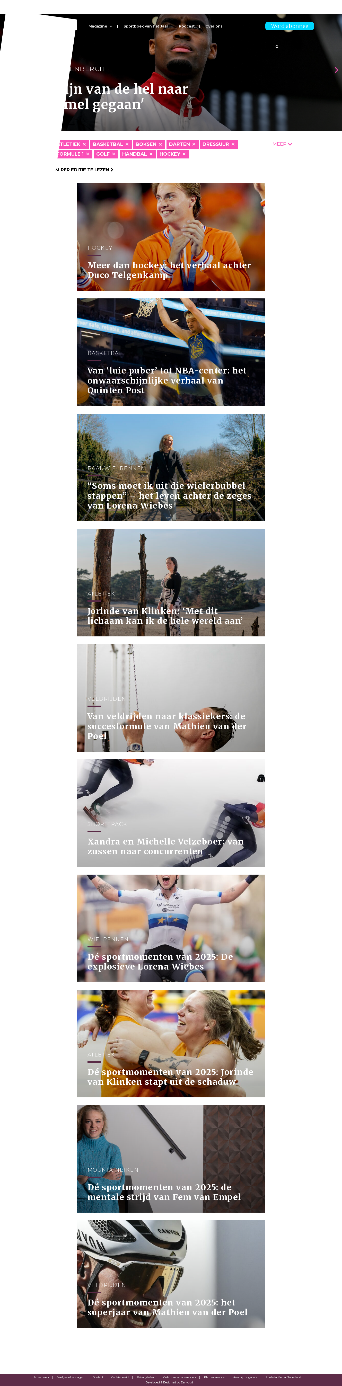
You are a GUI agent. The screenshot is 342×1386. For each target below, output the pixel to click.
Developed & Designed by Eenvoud (169, 1382)
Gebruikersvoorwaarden (179, 1377)
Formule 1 (70, 154)
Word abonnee (289, 26)
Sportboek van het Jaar (146, 26)
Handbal (134, 154)
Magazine (98, 26)
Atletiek (68, 144)
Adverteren (41, 1377)
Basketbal (108, 144)
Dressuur (216, 144)
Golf (103, 154)
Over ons (214, 26)
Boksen (146, 144)
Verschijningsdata (245, 1377)
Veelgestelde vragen (70, 1377)
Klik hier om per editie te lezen (70, 169)
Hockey (170, 154)
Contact (98, 1377)
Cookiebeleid (120, 1377)
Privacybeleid (146, 1377)
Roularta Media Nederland (283, 1377)
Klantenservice (214, 1377)
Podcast (187, 26)
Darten (179, 144)
